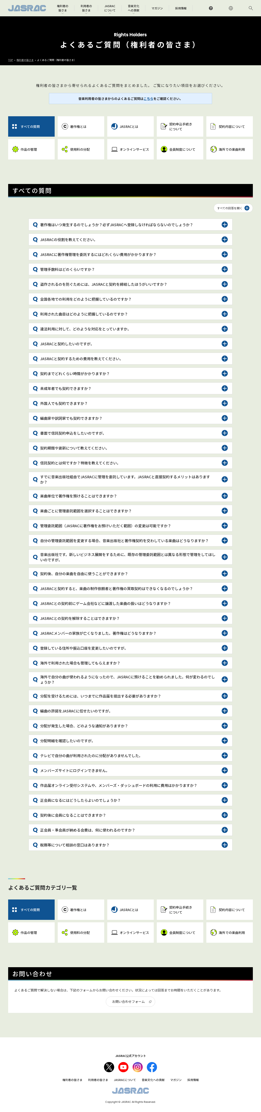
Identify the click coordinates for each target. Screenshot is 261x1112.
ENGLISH (231, 8)
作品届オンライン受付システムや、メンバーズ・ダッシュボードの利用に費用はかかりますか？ (118, 785)
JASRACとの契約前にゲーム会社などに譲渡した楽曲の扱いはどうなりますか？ (105, 603)
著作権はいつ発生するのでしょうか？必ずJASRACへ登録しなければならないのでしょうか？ (116, 224)
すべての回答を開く (229, 208)
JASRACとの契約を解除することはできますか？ (80, 618)
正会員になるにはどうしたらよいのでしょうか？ (80, 800)
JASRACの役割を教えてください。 (68, 239)
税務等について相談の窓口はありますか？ (75, 844)
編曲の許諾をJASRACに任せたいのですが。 (76, 710)
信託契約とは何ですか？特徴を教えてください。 (80, 462)
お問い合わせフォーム (128, 1001)
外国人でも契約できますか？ (64, 403)
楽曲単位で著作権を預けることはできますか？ (78, 495)
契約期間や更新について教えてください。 (74, 448)
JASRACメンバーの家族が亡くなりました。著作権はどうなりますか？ (98, 633)
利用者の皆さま (98, 1080)
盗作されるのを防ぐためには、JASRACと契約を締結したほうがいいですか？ (103, 284)
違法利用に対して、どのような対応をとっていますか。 (85, 328)
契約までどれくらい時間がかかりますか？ (75, 373)
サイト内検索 (251, 8)
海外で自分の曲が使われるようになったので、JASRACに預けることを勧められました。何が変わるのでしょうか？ (127, 679)
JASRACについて (125, 1080)
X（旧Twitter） (109, 1067)
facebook (152, 1067)
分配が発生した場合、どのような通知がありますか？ (84, 725)
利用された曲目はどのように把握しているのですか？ (84, 314)
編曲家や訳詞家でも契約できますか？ (71, 418)
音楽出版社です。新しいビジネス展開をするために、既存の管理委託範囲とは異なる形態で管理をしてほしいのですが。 (128, 557)
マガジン (176, 1080)
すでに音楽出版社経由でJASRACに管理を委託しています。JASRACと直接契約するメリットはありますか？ (125, 479)
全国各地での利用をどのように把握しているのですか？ (86, 299)
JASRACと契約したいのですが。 (67, 343)
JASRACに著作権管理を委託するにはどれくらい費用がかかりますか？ (98, 254)
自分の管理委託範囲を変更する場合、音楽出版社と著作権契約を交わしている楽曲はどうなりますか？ (124, 540)
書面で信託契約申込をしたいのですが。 (73, 433)
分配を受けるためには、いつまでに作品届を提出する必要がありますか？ (100, 696)
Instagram (138, 1067)
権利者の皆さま (25, 60)
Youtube (123, 1067)
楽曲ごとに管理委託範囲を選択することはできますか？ (86, 510)
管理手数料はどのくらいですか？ (67, 269)
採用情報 (193, 1080)
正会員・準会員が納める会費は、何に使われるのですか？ (87, 830)
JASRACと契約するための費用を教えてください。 (81, 358)
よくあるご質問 (211, 8)
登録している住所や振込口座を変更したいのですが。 (84, 648)
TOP (10, 60)
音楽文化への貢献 (153, 1080)
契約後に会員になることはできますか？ (73, 815)
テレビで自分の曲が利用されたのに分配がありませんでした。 (91, 755)
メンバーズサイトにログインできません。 (74, 770)
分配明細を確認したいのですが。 (67, 740)
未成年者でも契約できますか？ (66, 388)
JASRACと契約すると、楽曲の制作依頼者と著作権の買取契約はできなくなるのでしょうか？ (116, 588)
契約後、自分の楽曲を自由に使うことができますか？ (84, 573)
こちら (148, 98)
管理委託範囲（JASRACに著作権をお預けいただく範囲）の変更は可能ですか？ (105, 525)
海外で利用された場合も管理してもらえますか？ (80, 663)
